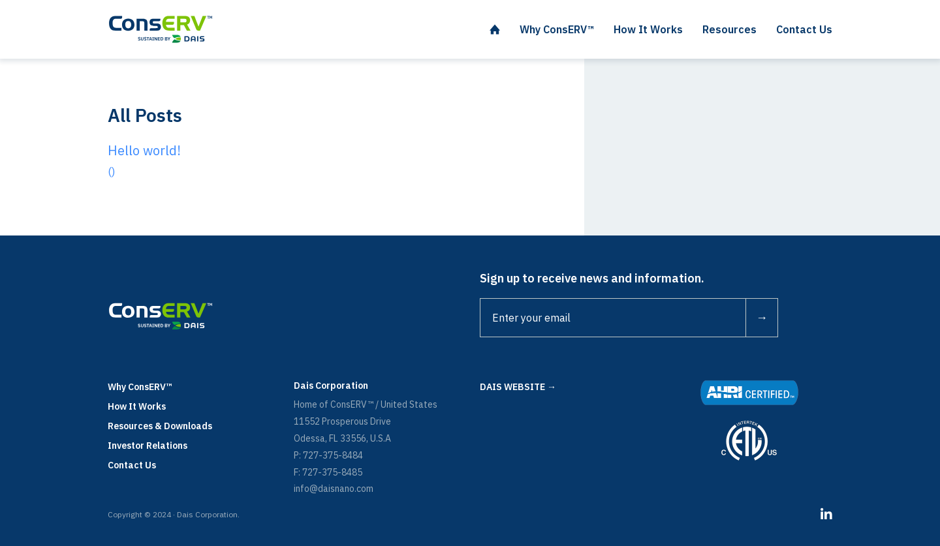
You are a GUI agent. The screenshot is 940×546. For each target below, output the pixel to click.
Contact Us (132, 465)
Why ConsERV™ (140, 387)
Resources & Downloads (160, 426)
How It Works (137, 406)
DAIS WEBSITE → (518, 387)
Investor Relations (147, 445)
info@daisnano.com (333, 488)
